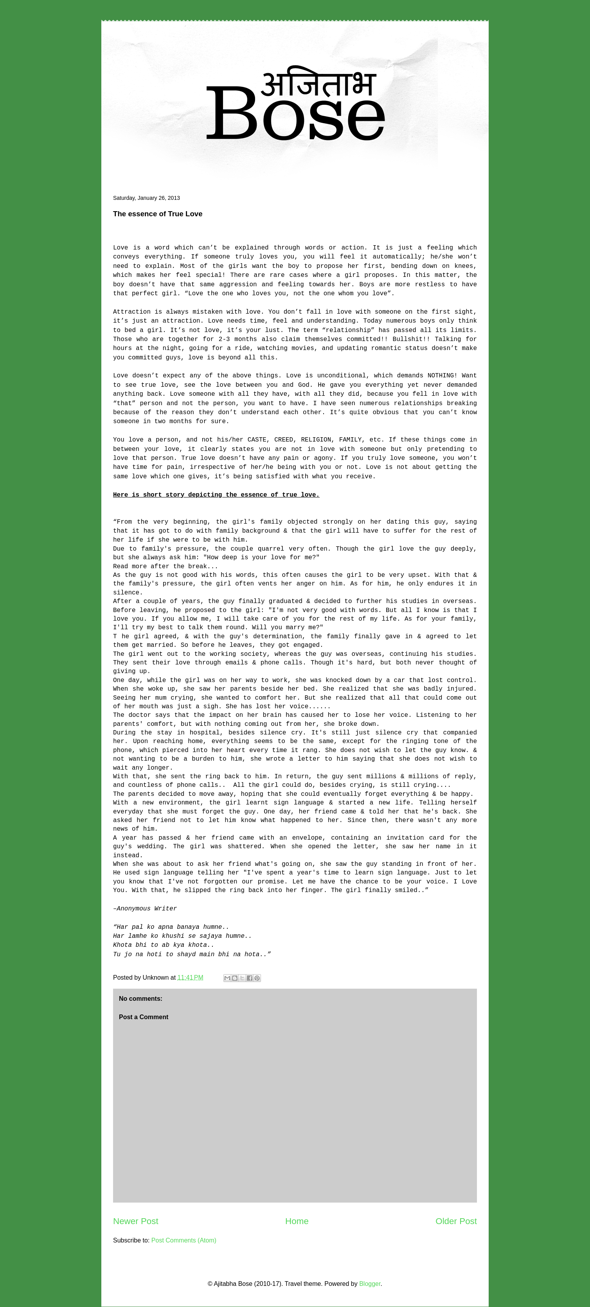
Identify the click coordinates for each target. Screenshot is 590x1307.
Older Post (456, 1221)
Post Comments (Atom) (183, 1240)
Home (297, 1221)
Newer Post (135, 1221)
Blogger (369, 1283)
